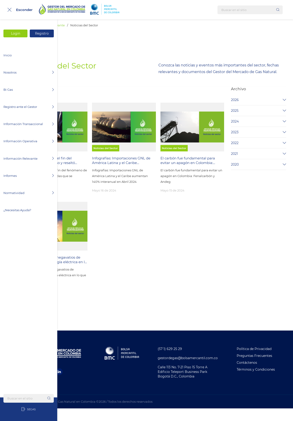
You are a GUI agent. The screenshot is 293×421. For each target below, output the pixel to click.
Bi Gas (28, 89)
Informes (28, 176)
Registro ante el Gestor (28, 107)
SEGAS (29, 409)
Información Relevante (28, 158)
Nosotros (28, 72)
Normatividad (28, 193)
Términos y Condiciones (264, 382)
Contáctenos (255, 375)
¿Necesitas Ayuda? (17, 210)
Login (15, 33)
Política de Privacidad (262, 361)
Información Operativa (28, 141)
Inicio (7, 55)
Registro (42, 33)
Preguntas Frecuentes (262, 368)
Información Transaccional (28, 124)
